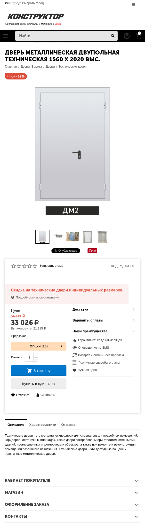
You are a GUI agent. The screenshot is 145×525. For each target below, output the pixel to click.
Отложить (20, 395)
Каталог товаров (5, 35)
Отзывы (68, 425)
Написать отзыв (51, 265)
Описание (16, 425)
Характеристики (42, 425)
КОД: (115, 266)
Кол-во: (17, 357)
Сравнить (45, 395)
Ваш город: (24, 3)
